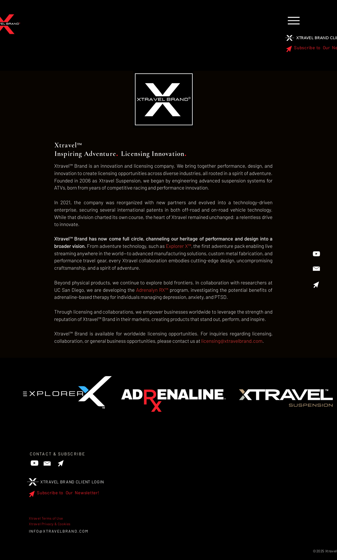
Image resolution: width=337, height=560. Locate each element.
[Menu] (293, 20)
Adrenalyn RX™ (152, 290)
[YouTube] (316, 253)
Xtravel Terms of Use (46, 518)
